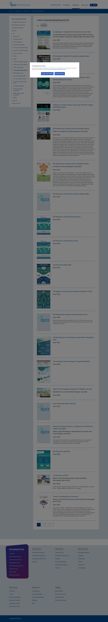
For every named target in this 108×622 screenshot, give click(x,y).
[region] (54, 70)
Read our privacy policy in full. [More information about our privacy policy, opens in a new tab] (59, 69)
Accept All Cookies (59, 73)
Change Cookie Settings (47, 73)
